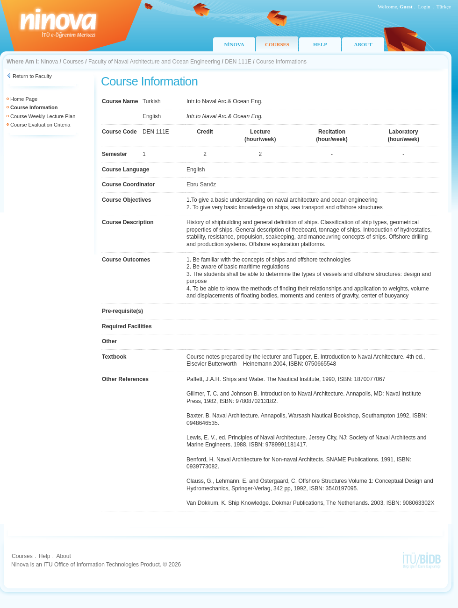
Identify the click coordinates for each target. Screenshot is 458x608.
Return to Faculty (32, 76)
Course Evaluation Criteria (40, 124)
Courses (73, 61)
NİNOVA (234, 44)
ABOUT (363, 44)
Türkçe (444, 6)
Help (44, 556)
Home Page (23, 99)
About (63, 556)
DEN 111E (238, 61)
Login (424, 6)
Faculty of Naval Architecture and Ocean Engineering (154, 61)
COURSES (277, 44)
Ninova (49, 61)
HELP (320, 44)
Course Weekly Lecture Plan (42, 116)
